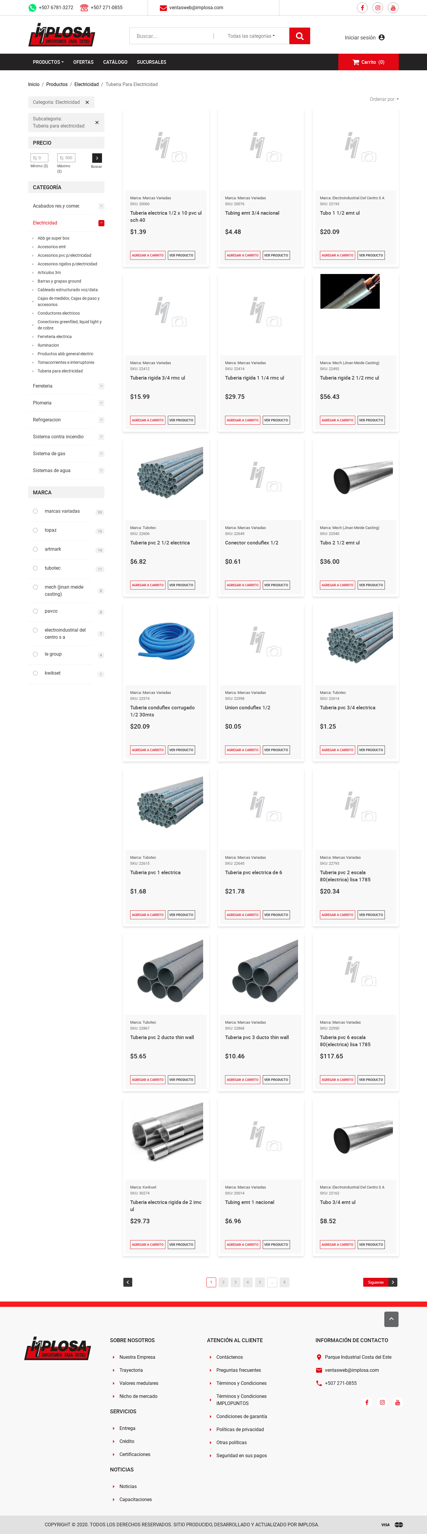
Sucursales (151, 62)
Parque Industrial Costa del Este (358, 1357)
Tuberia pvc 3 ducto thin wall (259, 1037)
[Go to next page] (380, 1282)
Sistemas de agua (52, 470)
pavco (51, 611)
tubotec (52, 568)
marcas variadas (62, 511)
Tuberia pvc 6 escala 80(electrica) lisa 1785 (346, 1040)
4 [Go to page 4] (248, 1282)
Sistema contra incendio (58, 436)
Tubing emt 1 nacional (251, 1201)
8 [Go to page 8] (284, 1282)
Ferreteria (42, 386)
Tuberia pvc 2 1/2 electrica (161, 542)
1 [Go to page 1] (211, 1282)
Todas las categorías (249, 36)
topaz (51, 530)
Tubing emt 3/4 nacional (254, 212)
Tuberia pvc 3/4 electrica (349, 707)
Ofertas (83, 62)
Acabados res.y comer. (56, 206)
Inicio (33, 84)
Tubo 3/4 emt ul (338, 1201)
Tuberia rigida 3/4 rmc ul (159, 377)
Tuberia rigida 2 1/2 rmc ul (351, 377)
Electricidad (86, 84)
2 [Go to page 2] (223, 1282)
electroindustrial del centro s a (65, 633)
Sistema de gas (49, 453)
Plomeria (42, 403)
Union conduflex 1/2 (249, 707)
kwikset (52, 673)
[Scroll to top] (391, 1319)
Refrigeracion (47, 420)
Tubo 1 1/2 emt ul (340, 212)
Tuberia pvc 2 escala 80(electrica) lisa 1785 (346, 876)
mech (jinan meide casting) (64, 590)
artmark (53, 549)
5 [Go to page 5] (260, 1282)
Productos (46, 62)
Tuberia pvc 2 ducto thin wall (164, 1037)
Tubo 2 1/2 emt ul (340, 542)
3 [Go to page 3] (236, 1282)
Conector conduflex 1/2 (253, 542)
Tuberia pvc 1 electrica (157, 872)
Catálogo (115, 62)
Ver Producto (181, 255)
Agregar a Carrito (148, 255)
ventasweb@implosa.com (196, 7)
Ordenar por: (382, 99)
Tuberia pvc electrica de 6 (255, 872)
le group (53, 654)
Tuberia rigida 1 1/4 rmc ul (256, 377)
